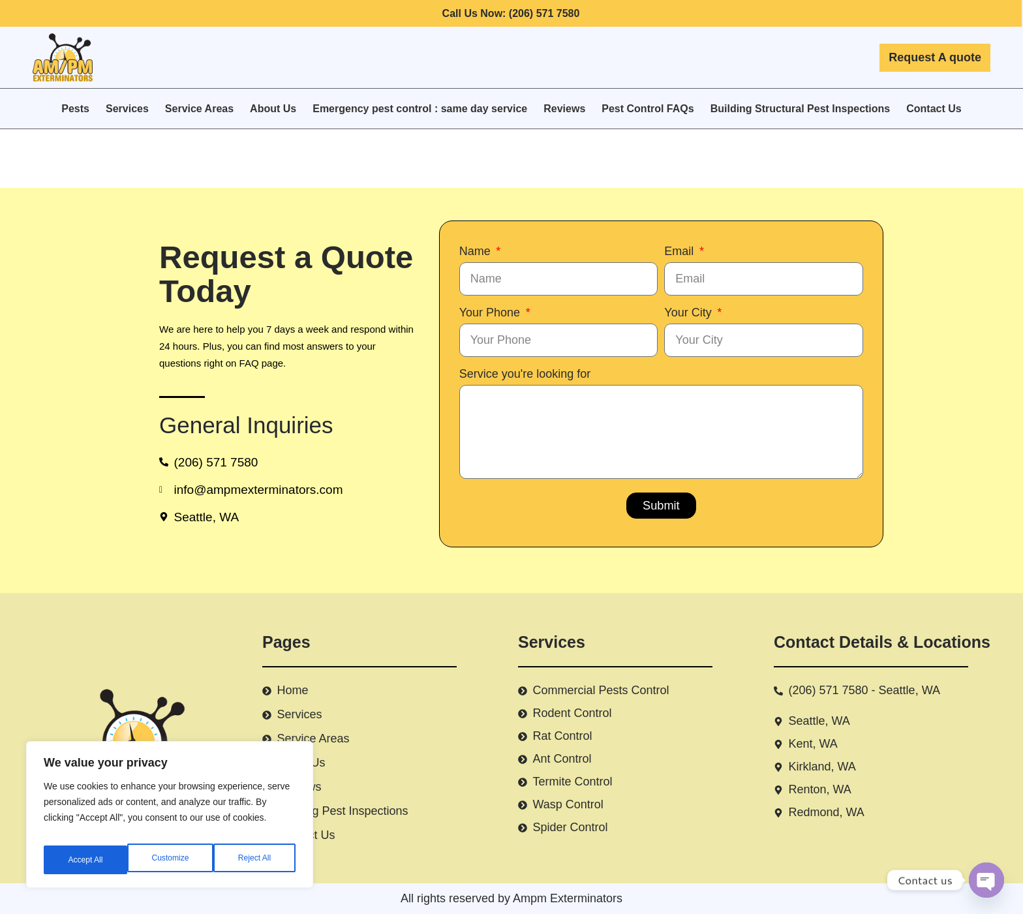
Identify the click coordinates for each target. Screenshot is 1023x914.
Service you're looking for (525, 373)
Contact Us (933, 108)
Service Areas (199, 108)
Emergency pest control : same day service (420, 108)
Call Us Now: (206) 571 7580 (511, 13)
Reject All (171, 860)
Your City (689, 312)
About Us (273, 108)
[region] (169, 819)
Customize (85, 860)
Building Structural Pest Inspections (800, 108)
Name (476, 251)
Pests (75, 108)
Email (680, 251)
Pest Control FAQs (648, 108)
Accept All (255, 860)
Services (127, 108)
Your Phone (491, 312)
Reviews (564, 108)
